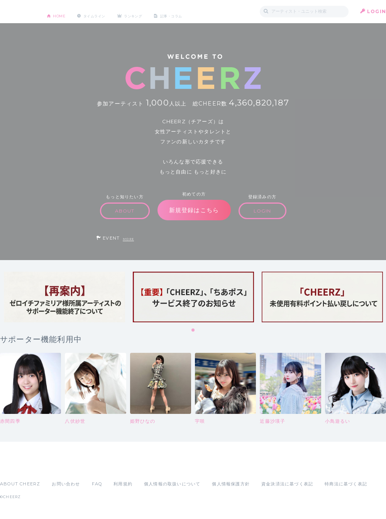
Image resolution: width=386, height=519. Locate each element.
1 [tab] (193, 330)
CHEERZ (17, 12)
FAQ (97, 484)
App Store (18, 467)
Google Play (58, 467)
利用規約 (122, 484)
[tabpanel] (64, 297)
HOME (62, 11)
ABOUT (125, 211)
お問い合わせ (66, 484)
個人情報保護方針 (231, 484)
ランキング (155, 11)
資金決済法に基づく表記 (287, 484)
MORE (128, 239)
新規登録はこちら (194, 210)
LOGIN (376, 11)
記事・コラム (201, 11)
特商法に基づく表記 (346, 484)
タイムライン (106, 11)
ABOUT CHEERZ (20, 484)
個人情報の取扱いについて (172, 484)
